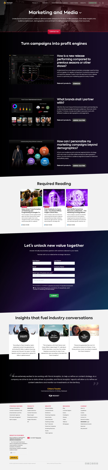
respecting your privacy (15, 438)
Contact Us (92, 3)
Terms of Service (50, 463)
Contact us (54, 31)
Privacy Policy (58, 463)
